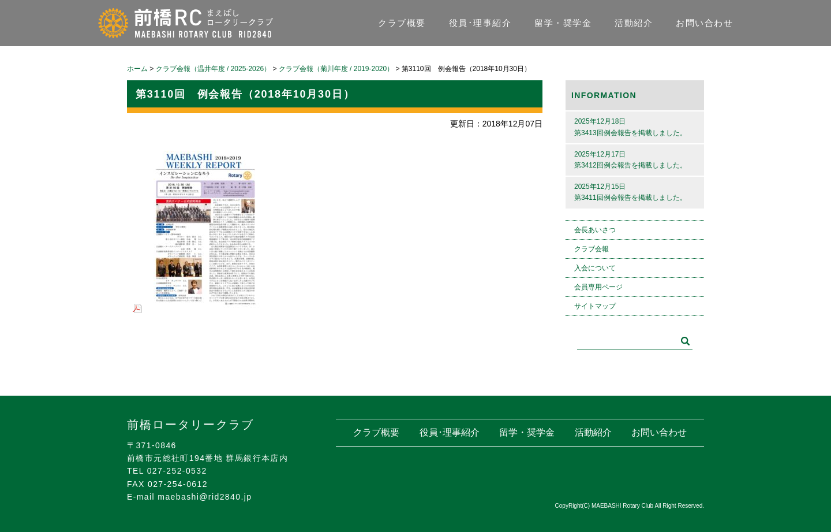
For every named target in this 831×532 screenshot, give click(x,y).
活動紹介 (634, 23)
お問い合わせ (704, 23)
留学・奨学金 (563, 23)
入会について (595, 268)
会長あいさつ (595, 230)
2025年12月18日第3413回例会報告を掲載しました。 (630, 126)
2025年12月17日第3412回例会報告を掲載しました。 (630, 159)
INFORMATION (604, 95)
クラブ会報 (591, 249)
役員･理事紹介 (480, 23)
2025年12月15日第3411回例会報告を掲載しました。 (630, 192)
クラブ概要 (402, 23)
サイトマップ (595, 306)
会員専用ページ (598, 287)
